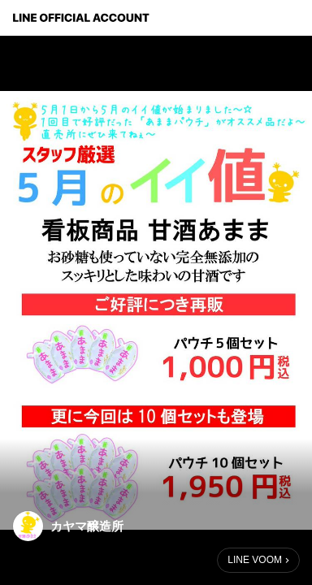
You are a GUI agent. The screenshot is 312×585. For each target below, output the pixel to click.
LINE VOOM (255, 560)
